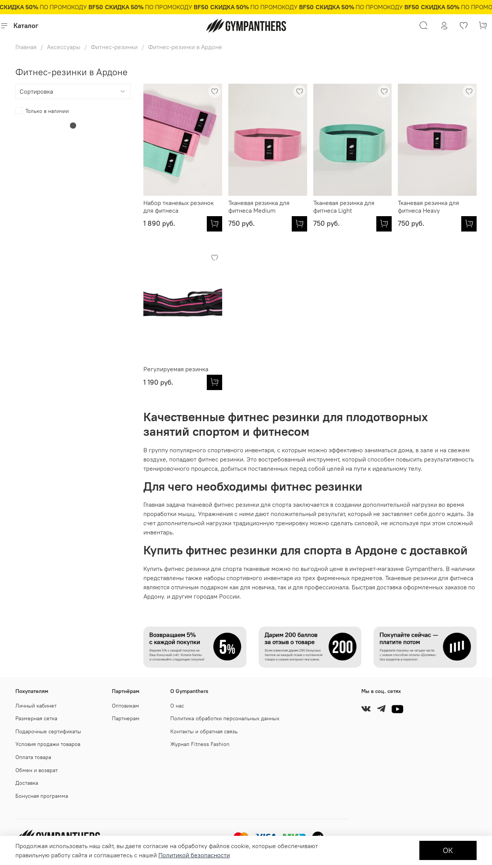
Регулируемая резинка (175, 369)
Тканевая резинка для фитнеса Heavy (428, 206)
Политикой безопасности (194, 855)
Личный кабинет (36, 705)
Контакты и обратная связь (204, 731)
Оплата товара (33, 757)
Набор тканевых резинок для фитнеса (178, 206)
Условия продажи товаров (47, 744)
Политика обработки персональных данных (224, 718)
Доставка (26, 782)
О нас (177, 705)
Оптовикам (125, 705)
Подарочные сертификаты (48, 731)
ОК (448, 850)
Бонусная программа (41, 795)
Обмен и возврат (36, 770)
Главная (26, 47)
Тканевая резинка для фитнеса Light (343, 206)
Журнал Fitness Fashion (199, 744)
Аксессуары (63, 47)
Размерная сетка (36, 718)
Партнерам (126, 718)
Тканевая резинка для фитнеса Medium (258, 206)
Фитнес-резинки (114, 47)
